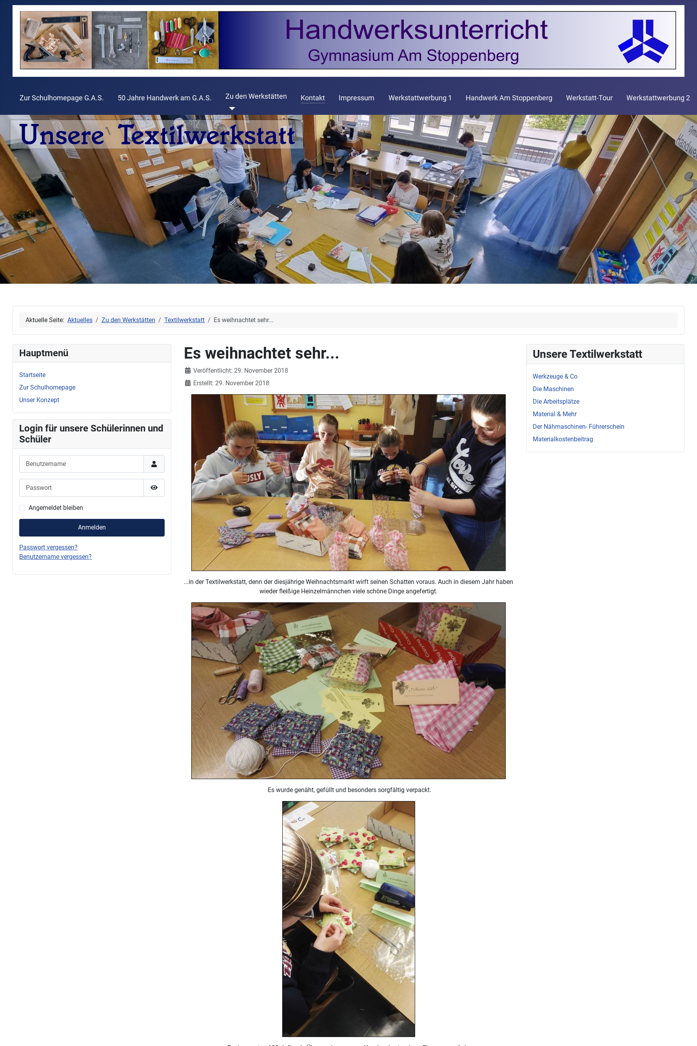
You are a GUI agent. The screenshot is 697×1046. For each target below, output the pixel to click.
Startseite (32, 375)
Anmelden (92, 527)
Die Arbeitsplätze (556, 401)
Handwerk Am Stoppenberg (509, 98)
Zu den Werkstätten (256, 96)
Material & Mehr (555, 414)
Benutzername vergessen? (55, 556)
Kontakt (313, 98)
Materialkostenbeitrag (563, 439)
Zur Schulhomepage (47, 387)
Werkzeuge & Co (555, 376)
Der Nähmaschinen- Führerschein (578, 426)
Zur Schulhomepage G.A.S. (62, 98)
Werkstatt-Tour (589, 98)
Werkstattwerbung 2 (658, 98)
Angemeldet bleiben (56, 507)
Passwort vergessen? (48, 547)
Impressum (356, 98)
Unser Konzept (39, 400)
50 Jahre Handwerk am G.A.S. (165, 98)
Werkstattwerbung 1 (420, 98)
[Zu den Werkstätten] (230, 108)
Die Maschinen (553, 389)
